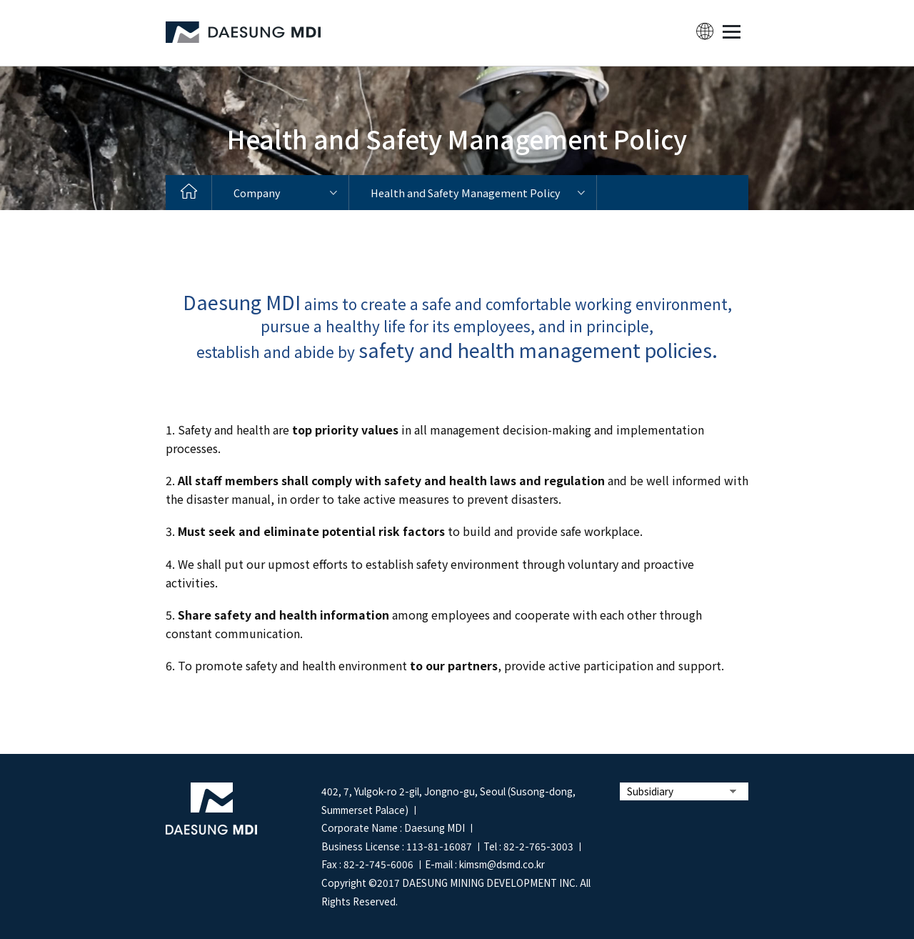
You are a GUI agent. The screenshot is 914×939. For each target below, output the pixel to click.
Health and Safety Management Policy (466, 192)
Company (257, 192)
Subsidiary (650, 791)
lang (704, 31)
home (189, 193)
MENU (731, 31)
